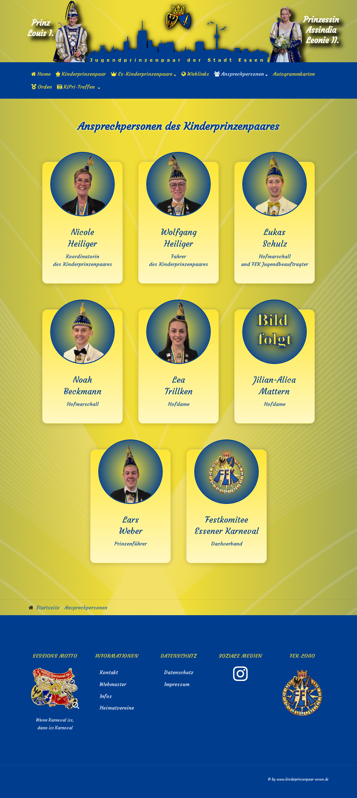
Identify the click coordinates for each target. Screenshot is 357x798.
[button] (143, 73)
